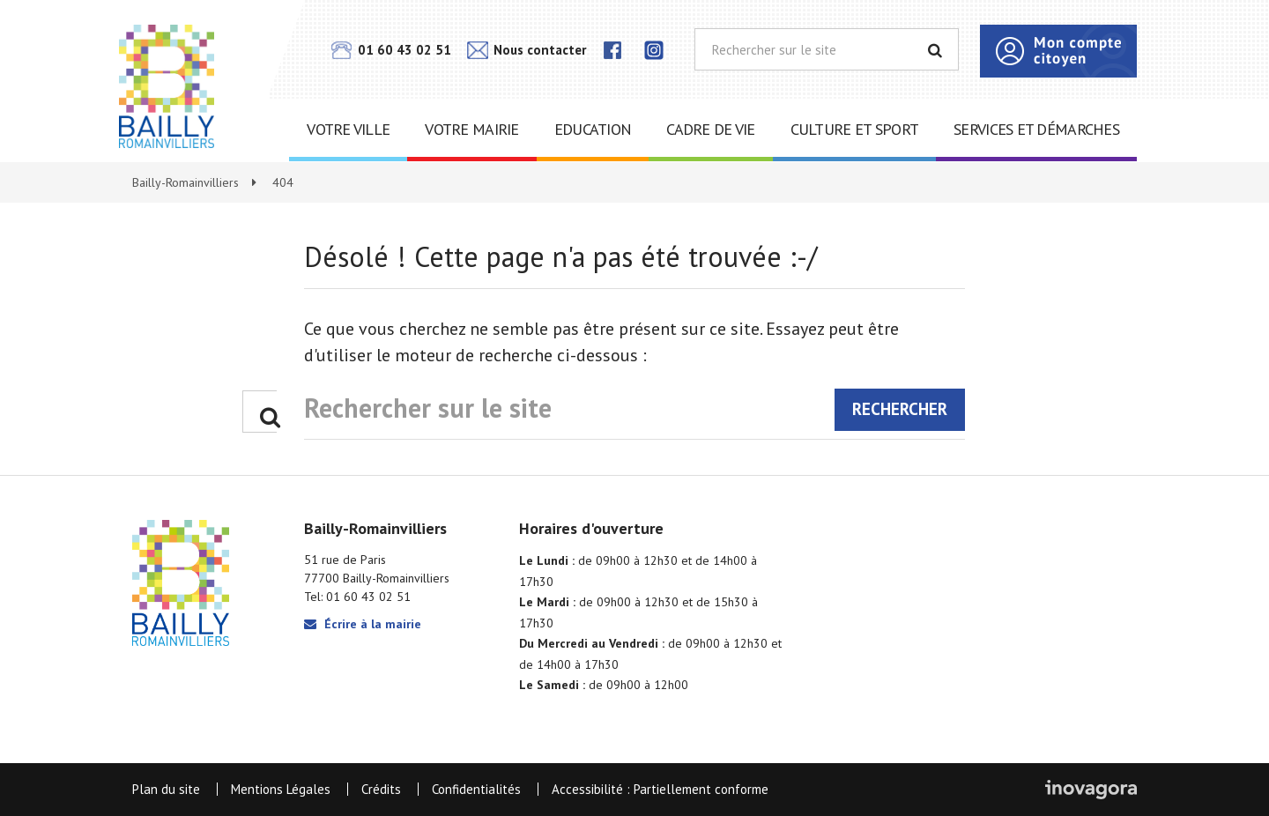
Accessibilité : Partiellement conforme (660, 789)
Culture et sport (854, 129)
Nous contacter (526, 49)
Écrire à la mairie (362, 624)
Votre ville (348, 129)
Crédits (381, 789)
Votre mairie (471, 129)
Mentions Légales (280, 789)
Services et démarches (1036, 129)
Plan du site (166, 789)
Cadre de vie (710, 129)
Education (593, 129)
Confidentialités (476, 789)
